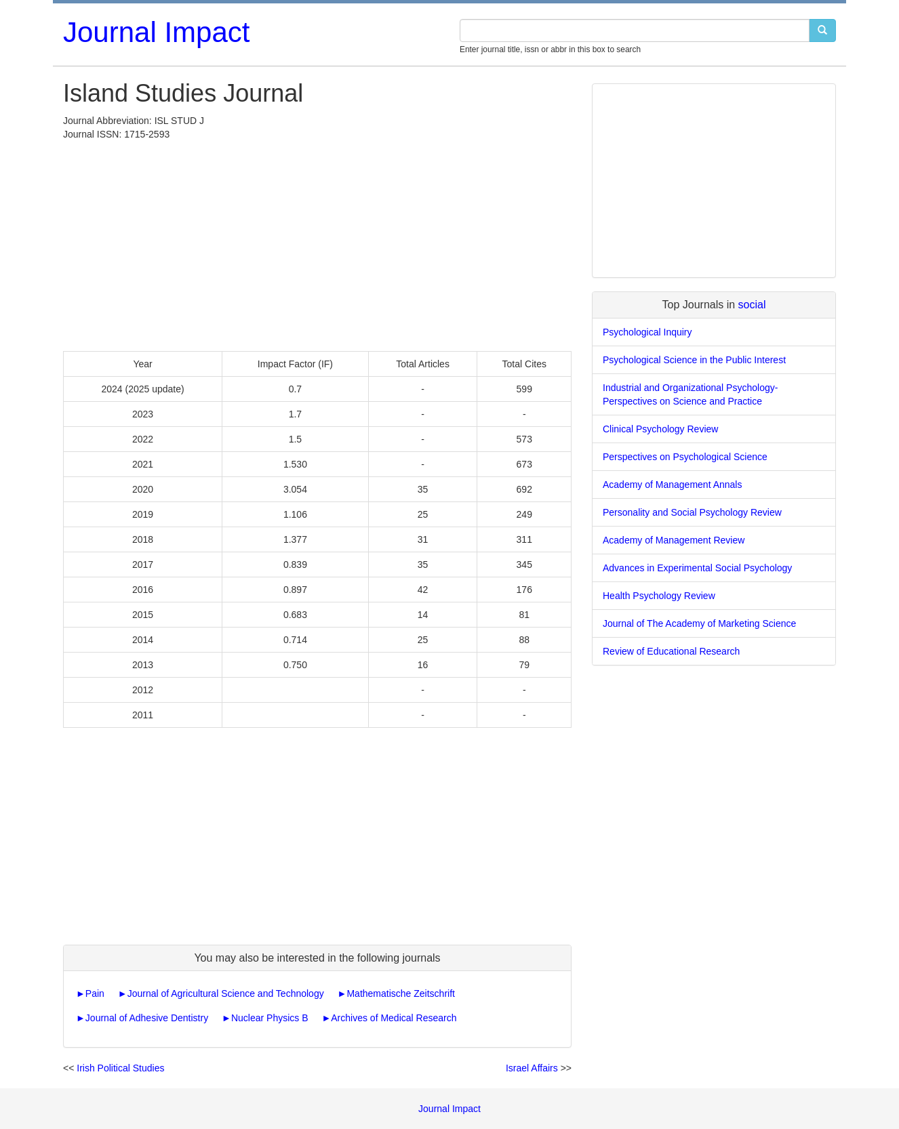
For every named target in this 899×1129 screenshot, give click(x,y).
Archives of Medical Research (393, 1017)
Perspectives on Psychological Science (685, 456)
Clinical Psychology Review (660, 429)
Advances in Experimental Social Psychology (697, 567)
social (752, 304)
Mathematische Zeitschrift (400, 993)
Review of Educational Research (671, 651)
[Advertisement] (317, 242)
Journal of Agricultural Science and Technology (225, 993)
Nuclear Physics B (269, 1017)
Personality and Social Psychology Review (692, 512)
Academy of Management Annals (672, 484)
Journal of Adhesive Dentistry (146, 1017)
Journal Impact (156, 32)
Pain (94, 993)
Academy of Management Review (673, 540)
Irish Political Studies (120, 1068)
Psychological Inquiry (647, 332)
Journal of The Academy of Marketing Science (699, 623)
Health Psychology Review (659, 595)
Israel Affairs (532, 1068)
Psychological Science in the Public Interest (694, 359)
